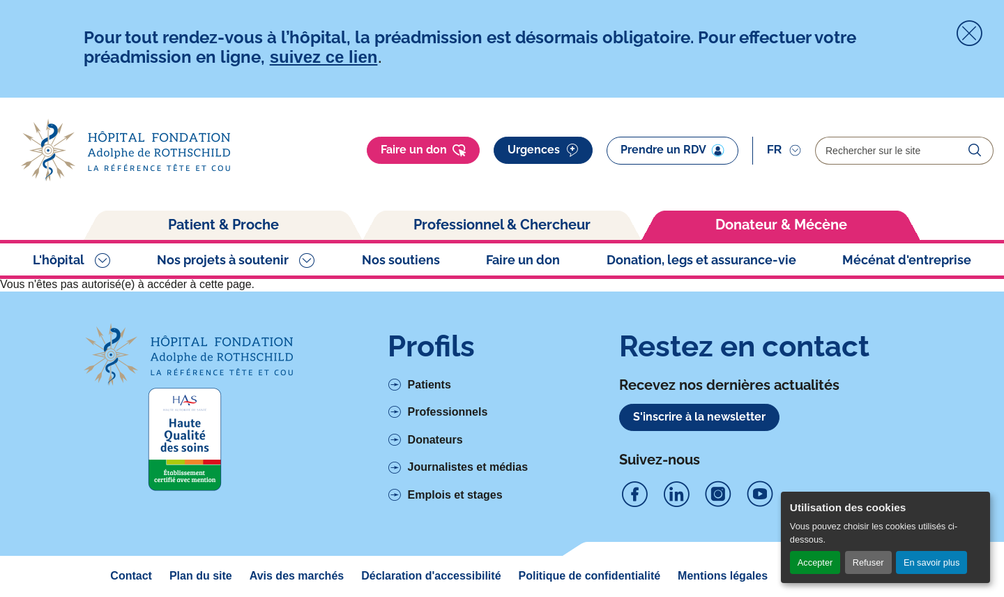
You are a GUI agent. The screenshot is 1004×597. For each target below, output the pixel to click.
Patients (429, 385)
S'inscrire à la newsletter (699, 416)
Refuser (868, 562)
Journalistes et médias (468, 467)
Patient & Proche (223, 224)
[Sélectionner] (784, 150)
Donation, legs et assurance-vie (701, 259)
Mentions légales (723, 576)
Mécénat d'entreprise (906, 259)
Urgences (543, 150)
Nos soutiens (401, 259)
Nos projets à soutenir (223, 259)
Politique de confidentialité (590, 576)
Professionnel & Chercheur (502, 224)
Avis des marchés (297, 576)
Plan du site (200, 576)
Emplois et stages (455, 495)
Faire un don (423, 150)
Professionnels (448, 412)
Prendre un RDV (672, 150)
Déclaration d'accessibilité (431, 576)
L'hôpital (58, 259)
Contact (131, 576)
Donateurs (435, 440)
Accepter (815, 562)
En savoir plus (931, 562)
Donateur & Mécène (781, 224)
